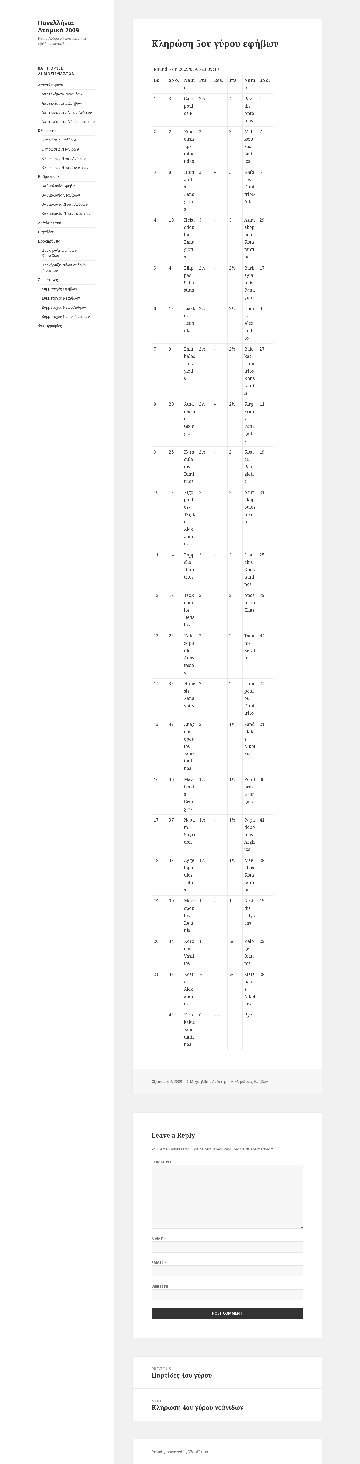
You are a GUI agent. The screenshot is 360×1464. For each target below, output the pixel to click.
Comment (162, 1161)
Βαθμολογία (48, 176)
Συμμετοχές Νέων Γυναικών (66, 316)
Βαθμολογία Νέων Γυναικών (66, 213)
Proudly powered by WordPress (180, 1451)
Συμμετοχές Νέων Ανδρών (64, 307)
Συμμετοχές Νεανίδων (61, 298)
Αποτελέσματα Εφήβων (62, 103)
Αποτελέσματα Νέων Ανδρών (67, 112)
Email (159, 1262)
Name (159, 1238)
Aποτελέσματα (50, 84)
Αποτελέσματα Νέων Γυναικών (68, 121)
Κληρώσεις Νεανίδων (60, 149)
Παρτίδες (46, 231)
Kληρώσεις (47, 130)
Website (160, 1286)
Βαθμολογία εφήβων (59, 185)
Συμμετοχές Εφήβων (59, 288)
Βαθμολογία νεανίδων (61, 195)
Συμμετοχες (48, 279)
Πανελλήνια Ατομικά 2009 (58, 26)
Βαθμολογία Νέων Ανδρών (65, 204)
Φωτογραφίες (50, 325)
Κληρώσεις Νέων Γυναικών (65, 167)
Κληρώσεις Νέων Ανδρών (64, 158)
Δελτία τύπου (49, 222)
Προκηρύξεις (49, 241)
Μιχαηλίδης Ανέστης (208, 1081)
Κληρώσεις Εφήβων (59, 140)
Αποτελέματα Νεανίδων (62, 94)
